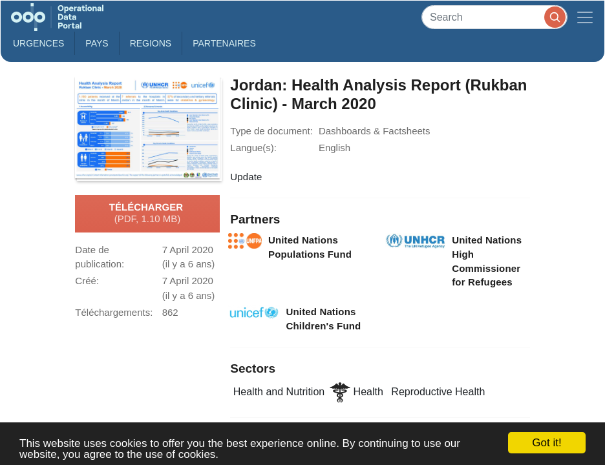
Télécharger (147, 213)
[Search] (494, 17)
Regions (151, 43)
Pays (96, 43)
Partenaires (224, 43)
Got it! (546, 443)
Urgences (38, 43)
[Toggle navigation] (585, 17)
